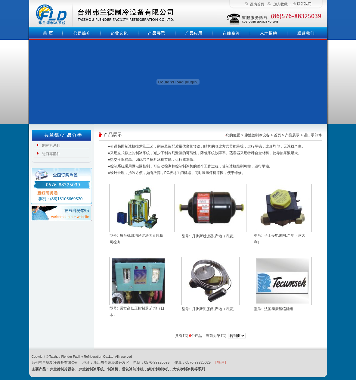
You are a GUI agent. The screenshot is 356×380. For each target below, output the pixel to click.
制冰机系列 (51, 145)
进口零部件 (51, 154)
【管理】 (220, 362)
